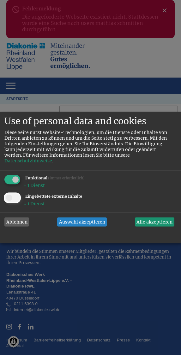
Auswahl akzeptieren (82, 222)
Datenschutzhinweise (28, 161)
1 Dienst (34, 186)
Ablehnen (16, 222)
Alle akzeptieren (154, 222)
